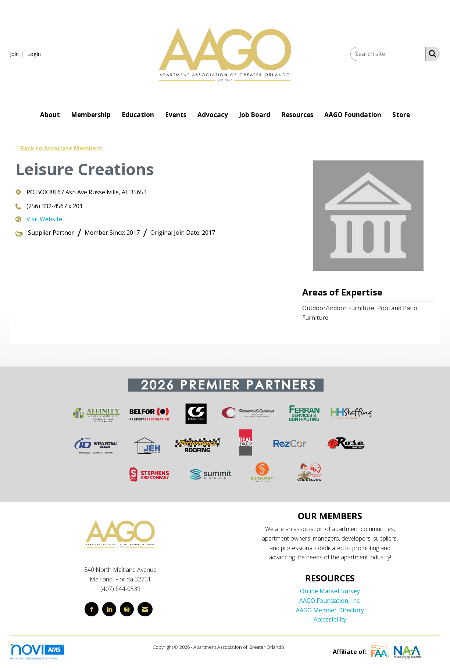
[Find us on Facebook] (92, 609)
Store (401, 114)
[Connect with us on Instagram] (127, 609)
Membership (91, 114)
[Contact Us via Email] (145, 609)
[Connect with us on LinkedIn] (109, 609)
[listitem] (18, 54)
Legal (292, 647)
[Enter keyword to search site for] (388, 54)
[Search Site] (431, 53)
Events (175, 114)
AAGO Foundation (352, 114)
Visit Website (44, 219)
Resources (297, 114)
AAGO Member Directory (330, 610)
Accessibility (330, 619)
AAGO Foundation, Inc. (329, 601)
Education (138, 114)
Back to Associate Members (58, 148)
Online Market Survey (330, 591)
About (50, 114)
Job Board (254, 114)
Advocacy (212, 114)
